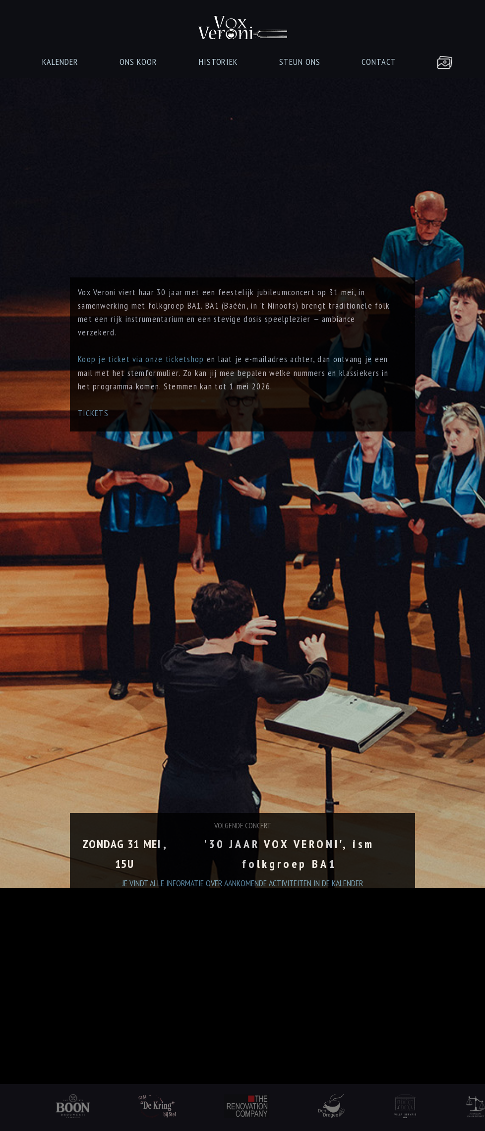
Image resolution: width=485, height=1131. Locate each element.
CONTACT (379, 61)
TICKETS (93, 428)
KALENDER (60, 61)
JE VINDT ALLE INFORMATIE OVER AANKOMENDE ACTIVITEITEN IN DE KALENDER (242, 923)
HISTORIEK (218, 61)
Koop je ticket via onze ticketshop (141, 374)
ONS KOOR (138, 61)
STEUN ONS (299, 61)
